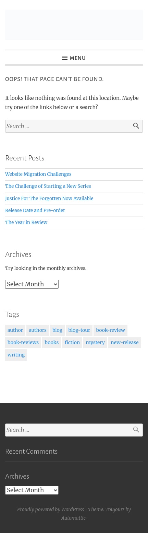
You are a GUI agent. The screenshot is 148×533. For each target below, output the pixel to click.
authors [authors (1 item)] (38, 330)
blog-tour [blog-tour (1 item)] (79, 330)
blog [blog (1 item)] (57, 330)
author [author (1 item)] (15, 330)
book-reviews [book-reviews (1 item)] (23, 342)
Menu (78, 58)
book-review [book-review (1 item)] (110, 330)
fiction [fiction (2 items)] (72, 342)
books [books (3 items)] (52, 342)
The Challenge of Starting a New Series (48, 186)
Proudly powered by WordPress (50, 509)
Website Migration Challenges (38, 174)
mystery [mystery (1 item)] (95, 342)
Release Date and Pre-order (35, 210)
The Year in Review (26, 222)
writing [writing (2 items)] (16, 355)
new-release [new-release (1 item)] (124, 342)
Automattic (73, 518)
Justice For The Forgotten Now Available (49, 199)
